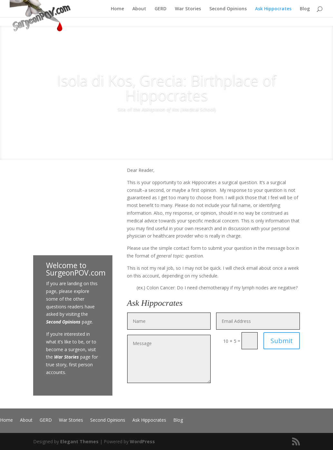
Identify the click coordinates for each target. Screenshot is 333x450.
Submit (282, 340)
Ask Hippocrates (273, 9)
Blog (305, 9)
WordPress (142, 441)
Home (117, 9)
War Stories (188, 9)
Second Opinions (228, 9)
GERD (160, 9)
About (139, 9)
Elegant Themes (79, 441)
